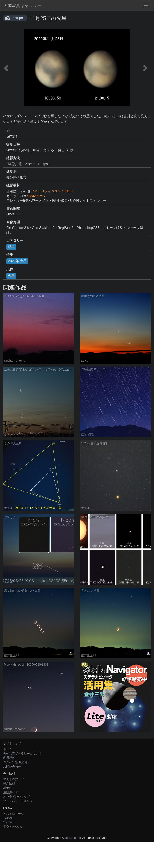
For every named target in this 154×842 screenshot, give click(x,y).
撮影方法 (13, 158)
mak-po (17, 18)
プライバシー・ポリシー (19, 801)
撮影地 (11, 171)
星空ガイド (10, 792)
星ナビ (7, 788)
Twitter (7, 818)
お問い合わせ (12, 766)
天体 (9, 269)
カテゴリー (14, 240)
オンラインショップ (16, 796)
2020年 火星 (17, 261)
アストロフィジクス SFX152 (52, 191)
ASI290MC (36, 196)
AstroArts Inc (72, 837)
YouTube (9, 822)
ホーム (7, 749)
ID (8, 131)
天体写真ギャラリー (22, 5)
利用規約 (9, 757)
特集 (9, 255)
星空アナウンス (13, 826)
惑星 (11, 247)
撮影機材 (13, 185)
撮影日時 (13, 144)
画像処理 (13, 222)
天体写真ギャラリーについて (22, 753)
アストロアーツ (13, 779)
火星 (11, 275)
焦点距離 (13, 208)
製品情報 (9, 783)
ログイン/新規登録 (15, 762)
